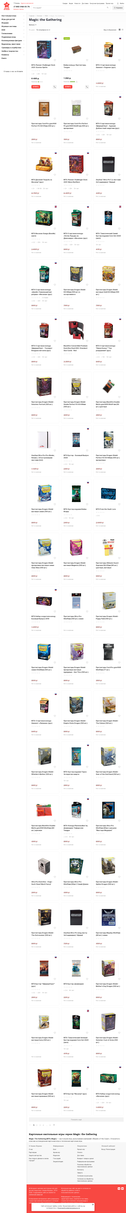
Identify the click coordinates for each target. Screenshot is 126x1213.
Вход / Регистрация (108, 1149)
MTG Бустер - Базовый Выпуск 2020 (76, 456)
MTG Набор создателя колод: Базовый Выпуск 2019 (43, 617)
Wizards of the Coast (101, 1139)
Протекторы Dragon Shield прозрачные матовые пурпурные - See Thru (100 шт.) (76, 669)
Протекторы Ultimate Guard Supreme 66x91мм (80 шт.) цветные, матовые (107, 565)
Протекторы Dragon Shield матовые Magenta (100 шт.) (75, 564)
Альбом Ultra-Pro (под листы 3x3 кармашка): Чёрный (75, 934)
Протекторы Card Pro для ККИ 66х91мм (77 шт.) (108, 668)
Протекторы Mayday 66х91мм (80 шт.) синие (108, 934)
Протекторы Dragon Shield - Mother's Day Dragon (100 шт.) (108, 985)
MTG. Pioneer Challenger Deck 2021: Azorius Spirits (43, 66)
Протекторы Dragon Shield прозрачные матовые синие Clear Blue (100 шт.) (42, 565)
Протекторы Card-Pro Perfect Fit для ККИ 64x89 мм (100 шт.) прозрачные (76, 126)
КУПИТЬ (36, 87)
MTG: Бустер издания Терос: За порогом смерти (75, 773)
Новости (77, 3)
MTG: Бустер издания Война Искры (75, 510)
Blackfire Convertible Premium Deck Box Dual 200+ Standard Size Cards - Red (75, 348)
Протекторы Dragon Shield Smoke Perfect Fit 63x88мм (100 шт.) (75, 404)
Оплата (79, 1152)
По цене (32, 30)
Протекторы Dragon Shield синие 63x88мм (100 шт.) (42, 668)
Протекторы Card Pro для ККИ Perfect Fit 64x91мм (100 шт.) (43, 125)
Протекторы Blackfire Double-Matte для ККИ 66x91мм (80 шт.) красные (43, 828)
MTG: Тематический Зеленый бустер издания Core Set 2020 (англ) (76, 1040)
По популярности (44, 30)
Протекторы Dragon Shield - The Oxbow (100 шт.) (107, 722)
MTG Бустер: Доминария (74, 984)
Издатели (56, 1155)
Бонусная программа (97, 3)
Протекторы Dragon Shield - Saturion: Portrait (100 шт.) (42, 403)
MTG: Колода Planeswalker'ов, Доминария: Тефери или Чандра (76, 828)
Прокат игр (109, 3)
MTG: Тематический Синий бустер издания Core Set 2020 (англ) (108, 235)
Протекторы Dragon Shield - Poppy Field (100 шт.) (107, 617)
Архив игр (56, 1152)
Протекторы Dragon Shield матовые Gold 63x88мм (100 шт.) (107, 292)
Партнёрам (33, 1152)
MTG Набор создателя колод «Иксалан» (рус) (108, 1095)
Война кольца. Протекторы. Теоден (75, 66)
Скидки (65, 3)
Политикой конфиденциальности (69, 1208)
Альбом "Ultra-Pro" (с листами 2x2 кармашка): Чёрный (108, 181)
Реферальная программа (85, 1161)
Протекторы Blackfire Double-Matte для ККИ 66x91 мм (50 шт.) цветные (108, 404)
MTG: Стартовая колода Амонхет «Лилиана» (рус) (41, 722)
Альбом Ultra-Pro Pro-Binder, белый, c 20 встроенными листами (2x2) (42, 457)
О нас (31, 1149)
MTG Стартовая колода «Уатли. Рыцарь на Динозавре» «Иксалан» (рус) (75, 235)
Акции (71, 3)
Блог (54, 1149)
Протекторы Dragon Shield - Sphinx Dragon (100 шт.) (107, 883)
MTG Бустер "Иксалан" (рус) (75, 1094)
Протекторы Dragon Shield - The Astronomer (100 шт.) (42, 934)
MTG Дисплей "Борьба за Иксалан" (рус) (41, 181)
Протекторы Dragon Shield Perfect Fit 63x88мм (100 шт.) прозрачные (108, 457)
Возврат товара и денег (85, 1158)
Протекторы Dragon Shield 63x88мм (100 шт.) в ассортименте (74, 292)
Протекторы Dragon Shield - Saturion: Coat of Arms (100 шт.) (107, 1040)
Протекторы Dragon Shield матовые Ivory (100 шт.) (42, 1039)
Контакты (80, 1170)
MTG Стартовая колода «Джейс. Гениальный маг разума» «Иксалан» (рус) (41, 292)
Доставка (85, 3)
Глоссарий (56, 1158)
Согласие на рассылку (85, 1176)
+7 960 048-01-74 (21, 6)
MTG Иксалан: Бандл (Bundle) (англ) (43, 234)
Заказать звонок (18, 9)
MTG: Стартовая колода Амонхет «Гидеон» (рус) (106, 66)
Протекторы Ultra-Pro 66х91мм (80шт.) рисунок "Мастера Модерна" (106, 828)
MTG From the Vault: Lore (106, 509)
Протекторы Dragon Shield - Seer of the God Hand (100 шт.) (108, 773)
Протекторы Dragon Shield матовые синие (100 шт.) (42, 510)
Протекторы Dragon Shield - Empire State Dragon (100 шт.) (76, 722)
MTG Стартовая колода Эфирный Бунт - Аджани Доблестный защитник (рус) (107, 126)
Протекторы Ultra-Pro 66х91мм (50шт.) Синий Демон (76, 883)
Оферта (79, 1173)
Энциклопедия (58, 1161)
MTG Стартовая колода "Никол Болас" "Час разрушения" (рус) (105, 348)
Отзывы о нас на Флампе (13, 71)
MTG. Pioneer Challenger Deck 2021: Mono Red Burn (75, 181)
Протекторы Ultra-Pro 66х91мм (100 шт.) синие (73, 617)
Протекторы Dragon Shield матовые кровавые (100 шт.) (43, 1095)
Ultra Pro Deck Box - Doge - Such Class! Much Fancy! (42, 883)
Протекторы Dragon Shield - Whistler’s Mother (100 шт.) (42, 773)
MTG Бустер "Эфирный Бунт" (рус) (43, 985)
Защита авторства (35, 1155)
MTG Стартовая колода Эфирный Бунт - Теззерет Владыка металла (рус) (41, 348)
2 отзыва (45, 297)
